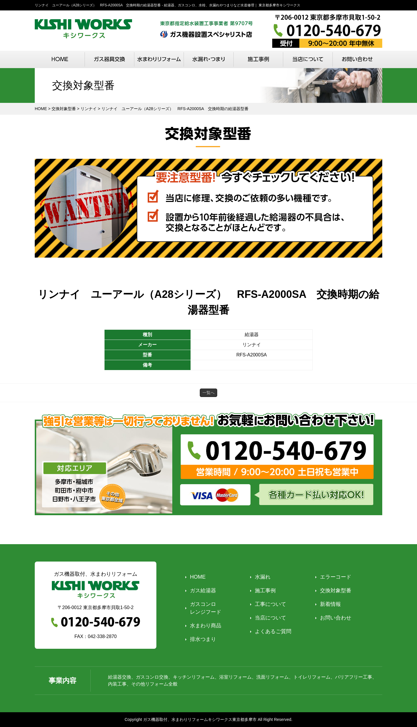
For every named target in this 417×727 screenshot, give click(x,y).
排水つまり (203, 639)
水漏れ (262, 577)
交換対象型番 (335, 590)
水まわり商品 (205, 625)
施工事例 (265, 590)
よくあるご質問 (273, 631)
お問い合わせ (335, 618)
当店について (270, 618)
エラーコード (335, 577)
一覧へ (208, 392)
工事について (270, 604)
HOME (198, 577)
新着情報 (330, 604)
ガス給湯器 (203, 590)
